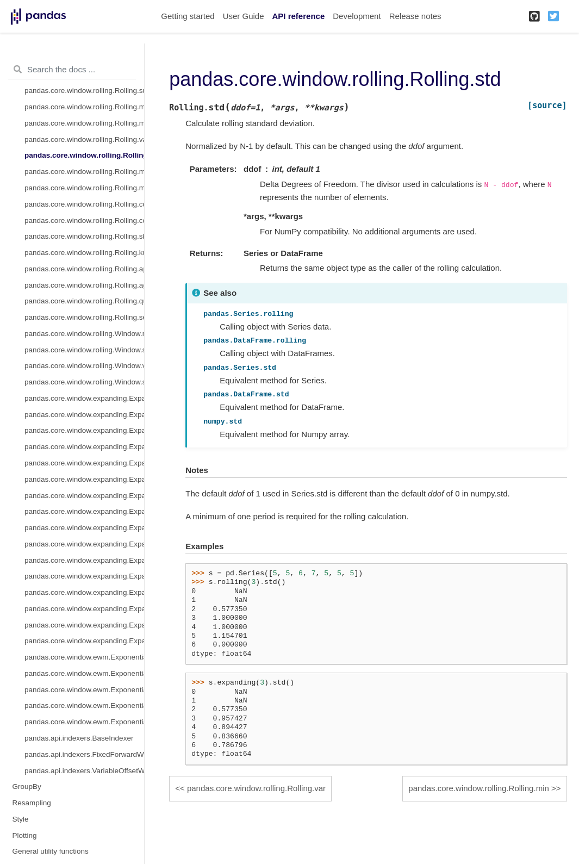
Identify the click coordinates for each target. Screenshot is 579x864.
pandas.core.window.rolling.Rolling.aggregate (84, 285)
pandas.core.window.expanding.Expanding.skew (84, 560)
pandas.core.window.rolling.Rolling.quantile (84, 301)
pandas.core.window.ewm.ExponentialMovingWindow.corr (84, 705)
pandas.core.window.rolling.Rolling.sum (84, 90)
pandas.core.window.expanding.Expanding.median (84, 447)
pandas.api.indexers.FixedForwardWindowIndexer (84, 754)
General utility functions (51, 851)
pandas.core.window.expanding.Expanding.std (84, 479)
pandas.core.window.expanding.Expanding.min (84, 496)
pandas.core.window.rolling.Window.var (84, 366)
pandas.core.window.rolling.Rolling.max (84, 188)
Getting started (187, 16)
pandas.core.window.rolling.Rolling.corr (84, 204)
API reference (298, 16)
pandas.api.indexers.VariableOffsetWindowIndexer (84, 771)
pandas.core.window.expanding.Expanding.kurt (84, 576)
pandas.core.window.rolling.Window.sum (84, 350)
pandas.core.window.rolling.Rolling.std (84, 155)
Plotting (25, 835)
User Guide (243, 16)
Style (21, 819)
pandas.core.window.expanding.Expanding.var (84, 463)
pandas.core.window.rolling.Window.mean (84, 334)
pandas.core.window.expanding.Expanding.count (84, 398)
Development (357, 16)
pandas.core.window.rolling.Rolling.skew (84, 236)
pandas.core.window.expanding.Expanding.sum (84, 415)
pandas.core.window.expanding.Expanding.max (84, 511)
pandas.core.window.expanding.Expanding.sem (84, 641)
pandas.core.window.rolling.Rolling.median (84, 123)
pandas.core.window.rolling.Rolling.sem (84, 317)
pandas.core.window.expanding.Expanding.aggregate (84, 609)
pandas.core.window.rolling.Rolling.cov (84, 220)
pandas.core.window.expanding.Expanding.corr (84, 528)
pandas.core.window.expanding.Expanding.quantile (84, 625)
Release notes (415, 16)
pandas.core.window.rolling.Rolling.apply (84, 269)
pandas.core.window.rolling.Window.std (84, 382)
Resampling (32, 803)
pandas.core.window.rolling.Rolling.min (84, 171)
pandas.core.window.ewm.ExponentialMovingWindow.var (84, 690)
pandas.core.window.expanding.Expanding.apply (84, 592)
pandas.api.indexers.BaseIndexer (78, 738)
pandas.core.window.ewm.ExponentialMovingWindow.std (84, 673)
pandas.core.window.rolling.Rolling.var (84, 139)
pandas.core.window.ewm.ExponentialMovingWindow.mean (84, 657)
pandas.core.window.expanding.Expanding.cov (84, 544)
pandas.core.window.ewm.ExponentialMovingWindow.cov (84, 722)
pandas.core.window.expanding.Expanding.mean (84, 430)
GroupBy (27, 786)
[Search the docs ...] (72, 69)
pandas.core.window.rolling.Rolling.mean (84, 107)
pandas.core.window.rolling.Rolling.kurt (84, 252)
